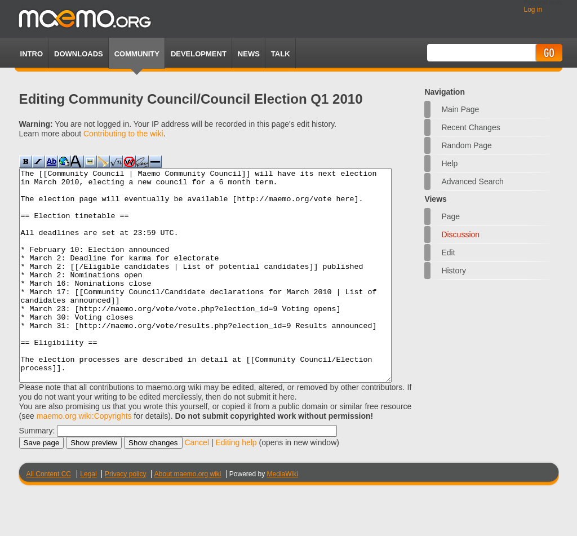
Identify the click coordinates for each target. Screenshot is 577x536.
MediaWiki (282, 516)
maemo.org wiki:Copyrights (84, 458)
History (453, 270)
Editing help (235, 484)
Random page (466, 145)
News (249, 54)
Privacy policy (125, 516)
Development (199, 54)
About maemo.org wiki (187, 516)
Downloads (78, 54)
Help (449, 163)
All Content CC (48, 516)
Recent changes (470, 127)
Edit (448, 252)
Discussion (460, 234)
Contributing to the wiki (123, 133)
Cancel (196, 484)
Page (450, 216)
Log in (532, 10)
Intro (31, 54)
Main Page (460, 109)
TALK (280, 54)
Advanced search (472, 181)
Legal (88, 516)
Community (136, 54)
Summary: (37, 472)
